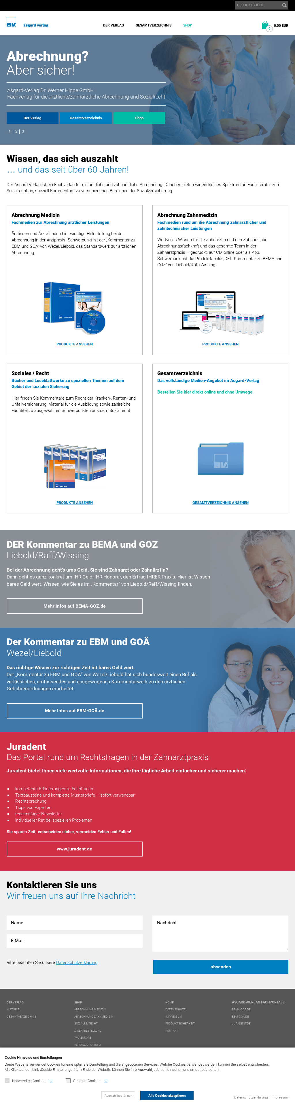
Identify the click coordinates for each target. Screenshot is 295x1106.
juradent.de (241, 1023)
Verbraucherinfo (87, 1044)
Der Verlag (113, 25)
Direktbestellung (88, 1030)
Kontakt (171, 1030)
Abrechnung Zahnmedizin (93, 1016)
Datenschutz (175, 1009)
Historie (13, 1009)
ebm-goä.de (240, 1016)
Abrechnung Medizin (90, 1009)
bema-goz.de (241, 1009)
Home (169, 1002)
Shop (187, 25)
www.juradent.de (74, 849)
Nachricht (220, 934)
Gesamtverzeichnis (153, 25)
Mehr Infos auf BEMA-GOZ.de (75, 606)
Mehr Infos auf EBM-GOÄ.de (74, 710)
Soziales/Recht (86, 1023)
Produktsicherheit (180, 1023)
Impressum (280, 1097)
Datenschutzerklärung (251, 1097)
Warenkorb (82, 1037)
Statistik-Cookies (83, 1080)
